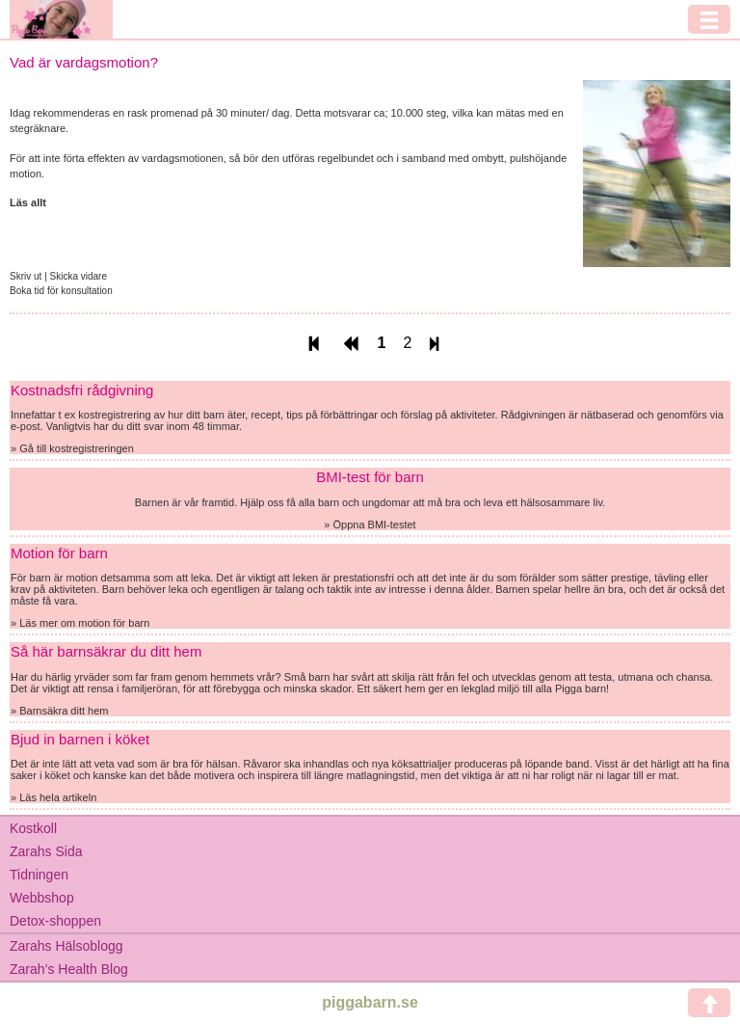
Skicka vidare (78, 276)
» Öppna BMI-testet (369, 524)
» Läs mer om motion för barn (80, 623)
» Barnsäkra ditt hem (60, 710)
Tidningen (39, 874)
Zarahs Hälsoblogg (66, 946)
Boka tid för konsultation (61, 290)
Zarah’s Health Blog (69, 969)
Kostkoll (33, 828)
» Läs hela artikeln (53, 797)
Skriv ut (27, 276)
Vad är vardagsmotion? (84, 62)
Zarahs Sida (46, 851)
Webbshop (42, 897)
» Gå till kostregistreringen (72, 448)
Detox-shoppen (55, 921)
